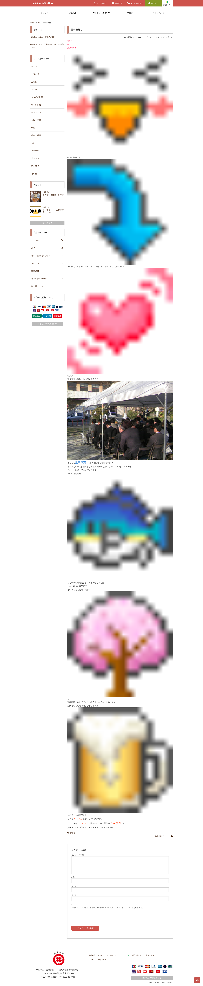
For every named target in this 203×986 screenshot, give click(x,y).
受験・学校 (36, 120)
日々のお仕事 (37, 97)
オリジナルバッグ (39, 278)
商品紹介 (44, 13)
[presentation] (91, 915)
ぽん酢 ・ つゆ (37, 286)
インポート (36, 112)
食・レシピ (36, 105)
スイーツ (35, 263)
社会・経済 (36, 135)
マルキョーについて (101, 13)
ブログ (130, 13)
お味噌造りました (164, 836)
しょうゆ (35, 240)
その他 (34, 173)
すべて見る (47, 223)
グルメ (34, 66)
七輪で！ (72, 833)
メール (73, 886)
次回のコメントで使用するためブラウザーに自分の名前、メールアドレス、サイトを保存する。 (107, 908)
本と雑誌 (35, 166)
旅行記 (34, 82)
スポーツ (35, 150)
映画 (33, 128)
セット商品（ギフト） (41, 256)
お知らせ (73, 13)
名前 (73, 877)
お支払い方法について (47, 324)
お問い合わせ (158, 13)
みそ (33, 248)
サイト (73, 895)
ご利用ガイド (149, 955)
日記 (33, 143)
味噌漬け (35, 271)
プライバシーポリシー (98, 960)
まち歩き (35, 158)
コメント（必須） (78, 855)
